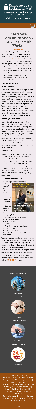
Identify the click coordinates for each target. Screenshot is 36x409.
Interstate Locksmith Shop (11, 59)
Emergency (18, 391)
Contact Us (18, 394)
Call (18, 406)
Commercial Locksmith (18, 273)
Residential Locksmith (18, 297)
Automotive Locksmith (18, 321)
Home (7, 389)
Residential (15, 389)
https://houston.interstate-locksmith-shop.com (18, 384)
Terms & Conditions (9, 396)
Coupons (27, 391)
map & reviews (26, 380)
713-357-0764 (22, 18)
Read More (18, 293)
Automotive (8, 391)
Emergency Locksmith (18, 344)
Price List (22, 396)
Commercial (26, 389)
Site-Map (30, 396)
